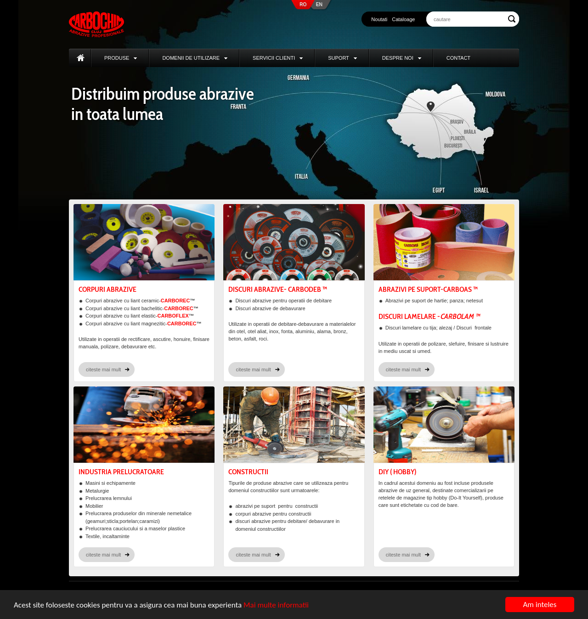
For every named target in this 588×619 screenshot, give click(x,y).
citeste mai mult (103, 369)
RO (303, 4)
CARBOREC (175, 300)
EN (319, 4)
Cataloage (403, 19)
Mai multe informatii (276, 605)
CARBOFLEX (173, 315)
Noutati (379, 19)
